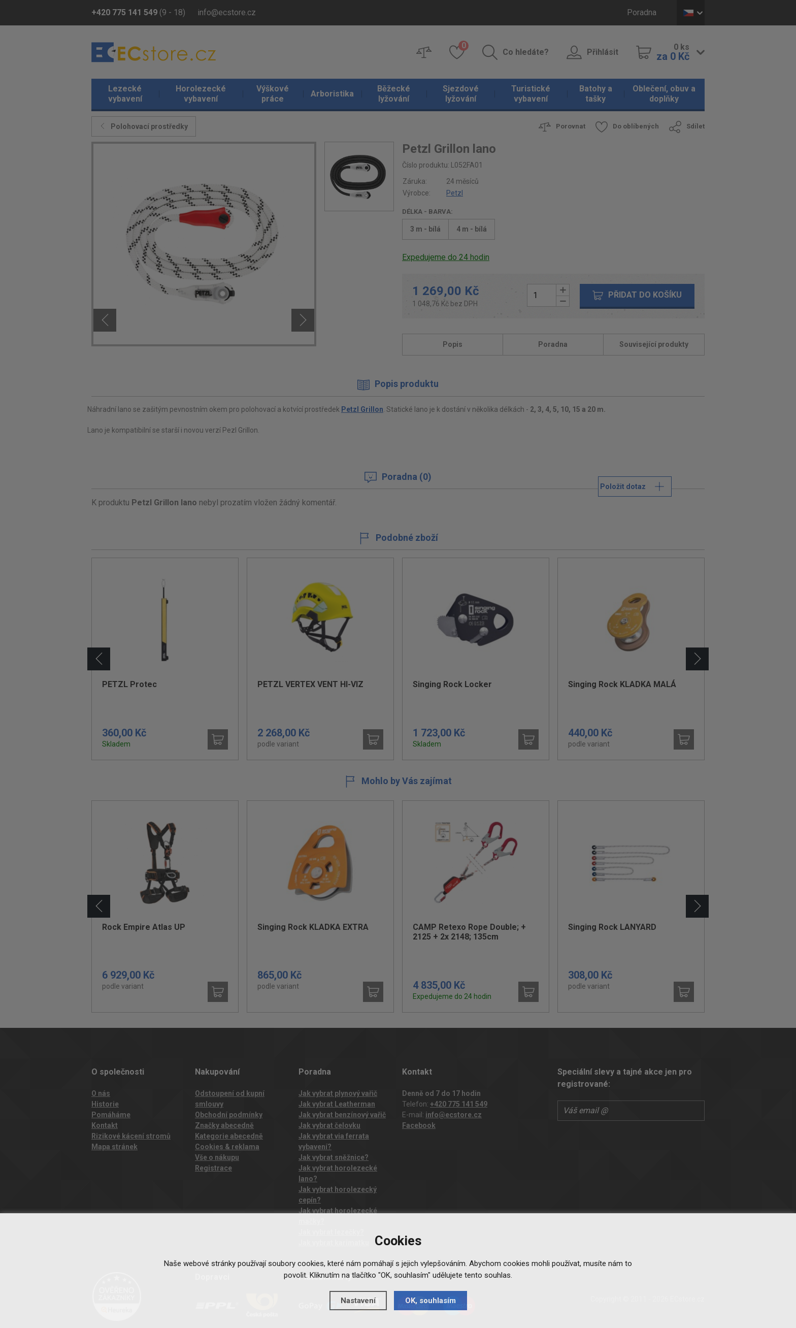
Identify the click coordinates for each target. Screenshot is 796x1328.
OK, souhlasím (430, 1300)
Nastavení (358, 1300)
